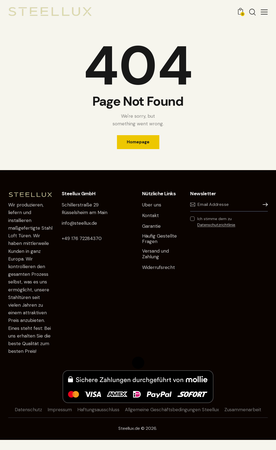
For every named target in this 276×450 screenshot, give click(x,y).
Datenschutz (28, 410)
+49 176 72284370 (82, 238)
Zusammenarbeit (242, 410)
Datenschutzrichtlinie (216, 225)
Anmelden (264, 204)
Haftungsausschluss (98, 410)
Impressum (60, 410)
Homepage (138, 142)
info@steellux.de (79, 223)
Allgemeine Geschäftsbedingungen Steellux (172, 410)
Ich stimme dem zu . (216, 221)
